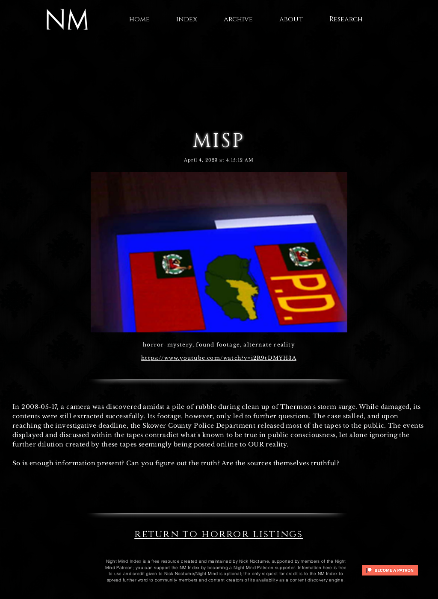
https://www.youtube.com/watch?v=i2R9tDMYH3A (218, 358)
